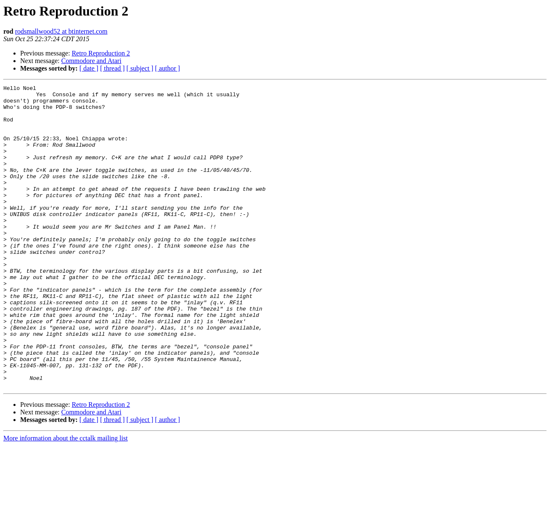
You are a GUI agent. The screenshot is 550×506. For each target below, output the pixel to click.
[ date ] (88, 68)
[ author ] (167, 68)
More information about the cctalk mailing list (65, 498)
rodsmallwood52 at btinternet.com (61, 31)
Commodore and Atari (91, 60)
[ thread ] (112, 68)
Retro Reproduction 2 (101, 53)
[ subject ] (139, 68)
